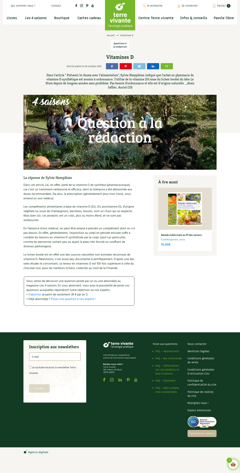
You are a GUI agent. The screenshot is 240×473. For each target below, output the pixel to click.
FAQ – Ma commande (168, 358)
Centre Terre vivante (156, 18)
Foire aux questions (165, 344)
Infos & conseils (193, 18)
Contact (56, 5)
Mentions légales (198, 351)
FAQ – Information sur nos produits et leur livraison (167, 369)
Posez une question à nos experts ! (73, 299)
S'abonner (34, 294)
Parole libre (224, 18)
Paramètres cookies (202, 433)
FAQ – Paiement (165, 381)
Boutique (62, 18)
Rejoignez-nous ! (198, 403)
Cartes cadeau (89, 18)
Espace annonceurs (199, 410)
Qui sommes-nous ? (23, 5)
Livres (12, 18)
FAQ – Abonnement (167, 351)
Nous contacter (197, 344)
